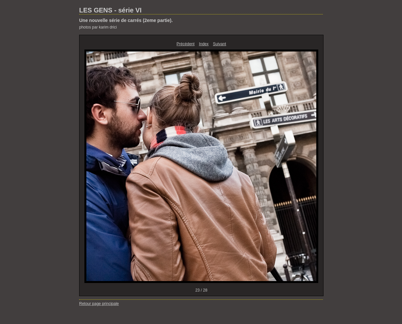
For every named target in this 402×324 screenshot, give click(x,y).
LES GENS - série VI (110, 10)
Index (204, 44)
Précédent (186, 44)
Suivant (219, 44)
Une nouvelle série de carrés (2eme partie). (126, 20)
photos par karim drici (98, 27)
